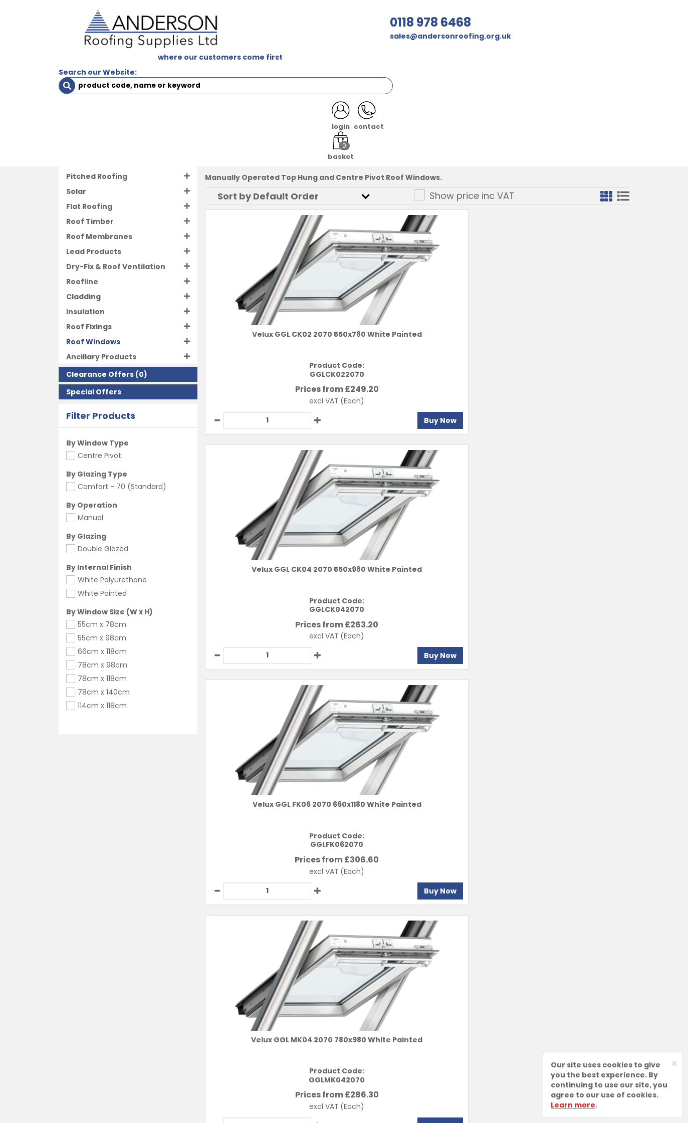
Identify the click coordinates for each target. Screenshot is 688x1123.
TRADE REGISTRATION (255, 66)
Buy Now (311, 394)
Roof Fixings (89, 300)
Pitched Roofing (96, 150)
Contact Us (256, 969)
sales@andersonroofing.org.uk (252, 36)
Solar (76, 165)
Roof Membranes (99, 210)
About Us (252, 952)
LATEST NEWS (541, 66)
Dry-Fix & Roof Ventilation (115, 240)
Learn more (573, 1105)
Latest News (258, 987)
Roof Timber (90, 195)
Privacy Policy (378, 1004)
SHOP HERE (122, 66)
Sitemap (368, 1022)
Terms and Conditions (394, 952)
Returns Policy (379, 987)
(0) (106, 348)
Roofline (82, 255)
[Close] (674, 1063)
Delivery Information (392, 969)
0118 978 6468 (232, 22)
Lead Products (93, 225)
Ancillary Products (101, 330)
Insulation (85, 285)
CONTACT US (476, 66)
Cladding (83, 270)
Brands (248, 1004)
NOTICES (597, 66)
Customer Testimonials (280, 1022)
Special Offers (93, 365)
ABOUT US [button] (178, 66)
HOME (77, 66)
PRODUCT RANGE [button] (344, 66)
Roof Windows (105, 116)
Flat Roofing (89, 180)
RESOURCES (415, 66)
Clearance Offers (100, 348)
